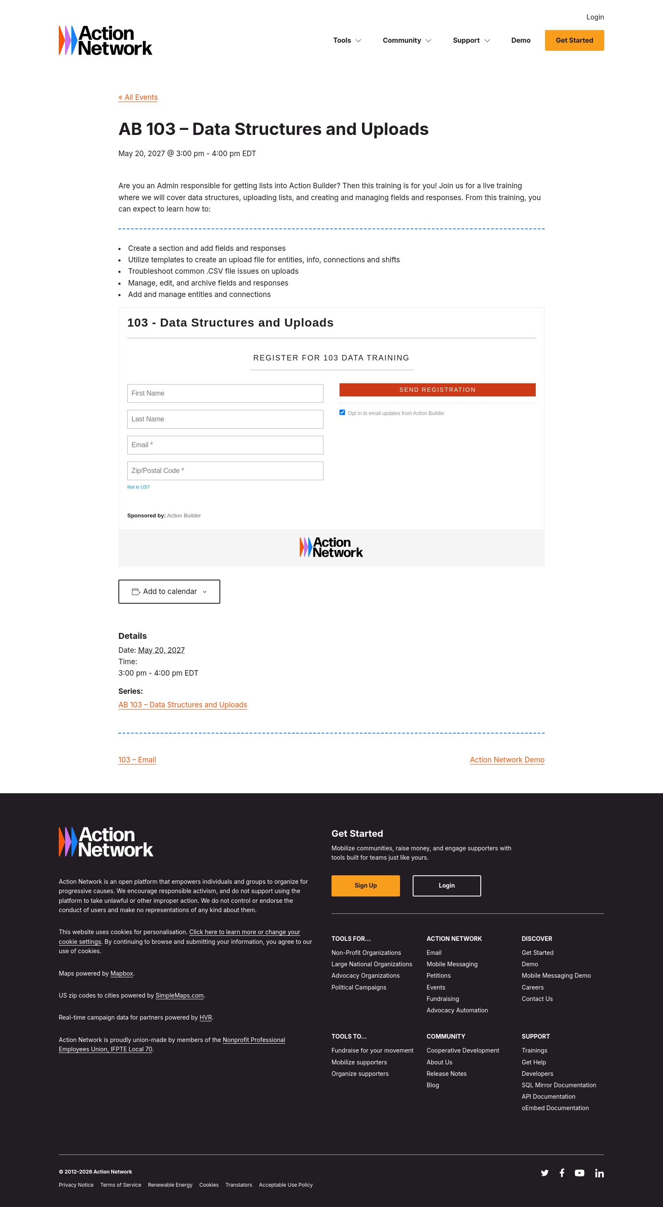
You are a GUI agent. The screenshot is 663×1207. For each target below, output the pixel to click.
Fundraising (443, 998)
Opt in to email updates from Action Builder (392, 413)
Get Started (574, 40)
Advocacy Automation (457, 1010)
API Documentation (548, 1096)
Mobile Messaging (452, 964)
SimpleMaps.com (180, 995)
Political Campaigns (359, 986)
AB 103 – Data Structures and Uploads (182, 705)
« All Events (138, 97)
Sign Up (365, 885)
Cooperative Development (463, 1050)
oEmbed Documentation (555, 1107)
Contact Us (537, 998)
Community (402, 40)
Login (595, 17)
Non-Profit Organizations (366, 952)
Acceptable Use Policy (286, 1185)
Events (436, 986)
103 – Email (137, 760)
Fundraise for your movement (373, 1050)
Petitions (439, 975)
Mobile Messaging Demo (556, 975)
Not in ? (138, 486)
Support (466, 40)
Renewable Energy (170, 1185)
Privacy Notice (76, 1185)
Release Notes (447, 1073)
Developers (537, 1073)
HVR (206, 1017)
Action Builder (184, 515)
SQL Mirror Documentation (559, 1085)
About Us (439, 1062)
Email (434, 952)
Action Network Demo (507, 760)
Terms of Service (120, 1185)
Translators (238, 1185)
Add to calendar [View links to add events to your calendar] (170, 591)
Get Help (534, 1062)
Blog (433, 1085)
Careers (533, 986)
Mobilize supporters (359, 1062)
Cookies (209, 1185)
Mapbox (121, 972)
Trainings (535, 1050)
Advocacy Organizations (366, 975)
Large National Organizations (372, 964)
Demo (521, 40)
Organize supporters (360, 1073)
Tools (342, 40)
